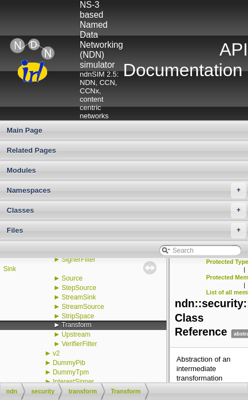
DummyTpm (71, 372)
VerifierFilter (79, 344)
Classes (126, 210)
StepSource (79, 288)
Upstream (76, 334)
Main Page (24, 130)
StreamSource (83, 307)
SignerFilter (78, 259)
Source (72, 278)
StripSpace (78, 316)
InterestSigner (73, 382)
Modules (21, 170)
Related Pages (31, 150)
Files (126, 230)
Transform (77, 325)
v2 (56, 353)
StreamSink (79, 297)
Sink (9, 269)
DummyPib (69, 363)
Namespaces (126, 190)
